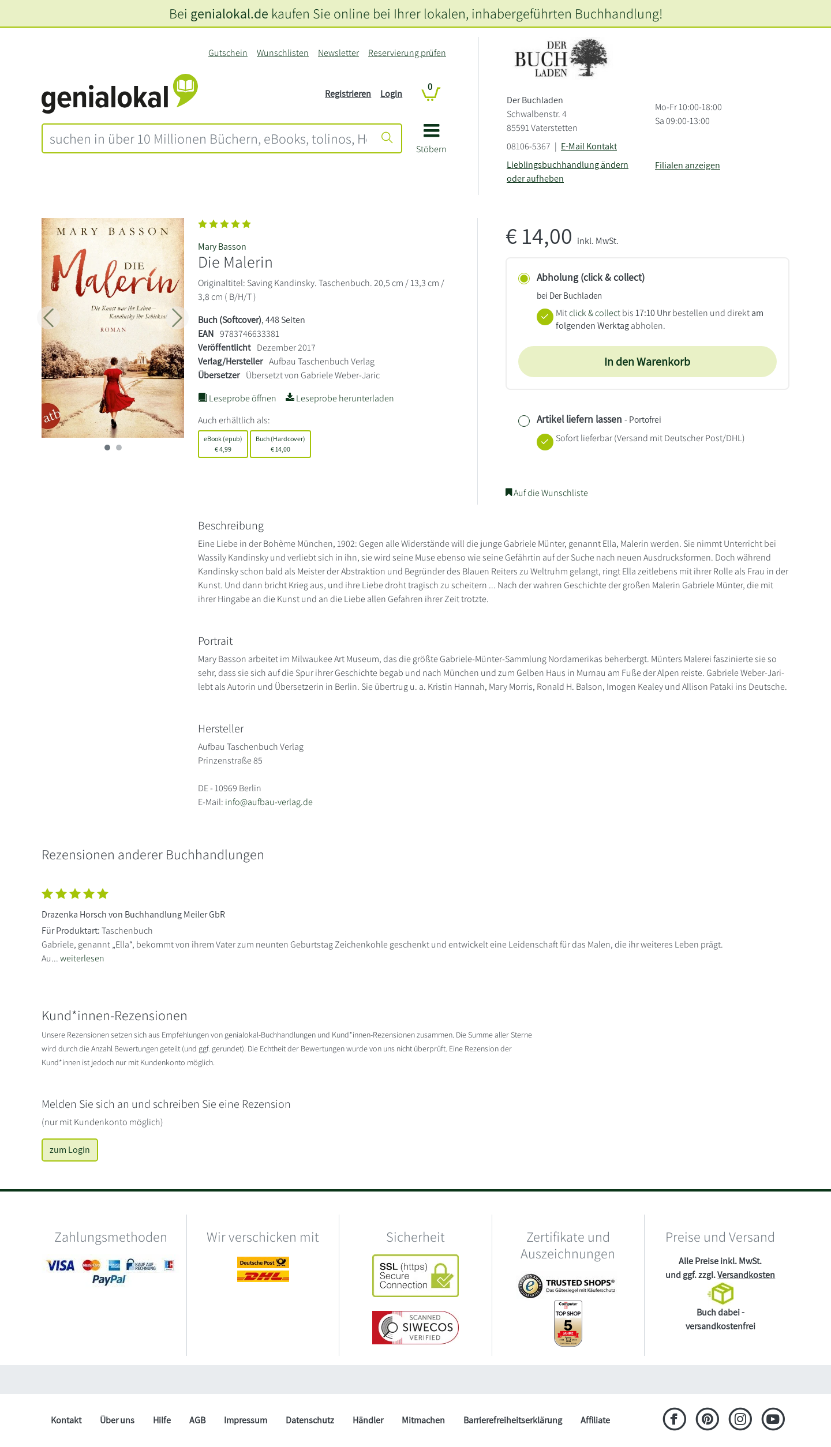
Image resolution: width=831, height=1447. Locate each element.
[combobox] (208, 138)
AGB (197, 1420)
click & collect (594, 313)
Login (391, 94)
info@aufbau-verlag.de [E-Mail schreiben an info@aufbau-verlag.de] (269, 802)
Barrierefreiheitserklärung (512, 1420)
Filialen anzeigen (687, 165)
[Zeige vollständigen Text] (415, 923)
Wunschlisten (283, 53)
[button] (431, 142)
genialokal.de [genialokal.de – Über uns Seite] (229, 13)
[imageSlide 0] (107, 447)
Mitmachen (423, 1420)
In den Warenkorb (647, 361)
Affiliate (595, 1420)
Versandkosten (746, 1275)
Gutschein (228, 53)
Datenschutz (310, 1420)
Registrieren (348, 94)
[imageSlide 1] (119, 447)
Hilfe (162, 1420)
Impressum (245, 1420)
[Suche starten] (387, 138)
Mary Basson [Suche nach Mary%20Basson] (222, 246)
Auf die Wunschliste (547, 493)
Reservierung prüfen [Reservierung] (407, 53)
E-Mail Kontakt (589, 146)
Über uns (117, 1420)
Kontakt (66, 1420)
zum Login (70, 1150)
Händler (368, 1420)
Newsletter (338, 53)
